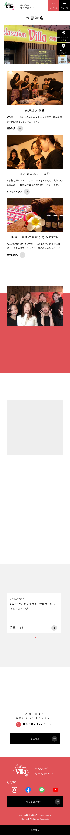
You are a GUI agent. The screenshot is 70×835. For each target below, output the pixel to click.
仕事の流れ (16, 255)
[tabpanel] (34, 613)
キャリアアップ (18, 192)
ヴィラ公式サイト (43, 802)
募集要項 (35, 830)
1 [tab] (35, 637)
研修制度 (15, 129)
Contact (53, 5)
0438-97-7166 (35, 724)
